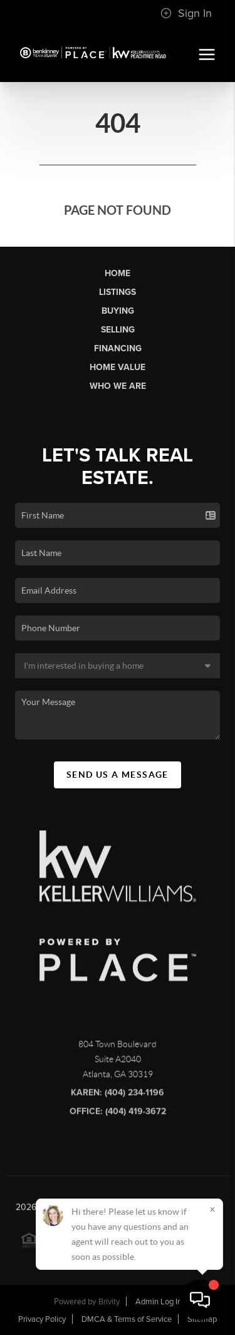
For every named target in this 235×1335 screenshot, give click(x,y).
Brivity (109, 1302)
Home (117, 273)
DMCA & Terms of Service (126, 1319)
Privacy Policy (42, 1319)
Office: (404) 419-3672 (118, 1114)
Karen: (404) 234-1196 (117, 1095)
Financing (118, 348)
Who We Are (118, 386)
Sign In (186, 13)
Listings (117, 292)
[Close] (212, 1209)
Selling (118, 329)
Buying (118, 311)
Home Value (117, 367)
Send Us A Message (117, 775)
